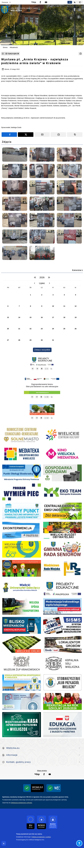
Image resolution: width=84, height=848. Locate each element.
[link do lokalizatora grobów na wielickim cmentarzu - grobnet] (62, 644)
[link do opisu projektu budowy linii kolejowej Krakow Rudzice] (62, 606)
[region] (42, 313)
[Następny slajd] (37, 368)
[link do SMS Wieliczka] (21, 682)
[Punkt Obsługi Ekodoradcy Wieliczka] (21, 473)
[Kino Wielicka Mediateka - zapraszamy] (62, 453)
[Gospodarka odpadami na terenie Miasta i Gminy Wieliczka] (62, 472)
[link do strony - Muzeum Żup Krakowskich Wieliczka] (21, 663)
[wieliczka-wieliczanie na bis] (62, 682)
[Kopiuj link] (74, 134)
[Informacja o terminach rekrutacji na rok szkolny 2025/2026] (62, 701)
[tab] (69, 2)
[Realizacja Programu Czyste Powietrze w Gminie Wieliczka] (21, 511)
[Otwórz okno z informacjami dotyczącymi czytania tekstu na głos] (2, 53)
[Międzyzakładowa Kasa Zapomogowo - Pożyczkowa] (21, 724)
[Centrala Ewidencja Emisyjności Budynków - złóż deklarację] (62, 511)
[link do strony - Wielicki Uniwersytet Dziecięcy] (21, 587)
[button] (33, 2)
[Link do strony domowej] (19, 10)
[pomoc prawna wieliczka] (21, 701)
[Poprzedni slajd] (32, 368)
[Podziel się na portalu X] (25, 134)
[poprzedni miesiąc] (34, 283)
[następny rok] (49, 277)
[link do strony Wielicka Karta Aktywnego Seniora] (21, 549)
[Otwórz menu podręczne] (79, 9)
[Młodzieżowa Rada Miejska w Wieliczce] (62, 568)
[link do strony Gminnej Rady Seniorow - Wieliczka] (62, 549)
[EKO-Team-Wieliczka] (62, 492)
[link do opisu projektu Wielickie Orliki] (21, 644)
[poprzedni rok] (35, 277)
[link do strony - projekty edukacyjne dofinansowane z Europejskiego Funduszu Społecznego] (62, 587)
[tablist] (75, 2)
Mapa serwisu (42, 770)
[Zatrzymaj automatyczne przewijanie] (41, 368)
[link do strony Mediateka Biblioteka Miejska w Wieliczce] (21, 454)
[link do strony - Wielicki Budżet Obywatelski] (62, 530)
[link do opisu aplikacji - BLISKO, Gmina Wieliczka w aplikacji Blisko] (21, 625)
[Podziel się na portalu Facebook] (9, 134)
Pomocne (6, 2)
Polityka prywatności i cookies (41, 837)
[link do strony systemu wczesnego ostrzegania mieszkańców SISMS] (62, 625)
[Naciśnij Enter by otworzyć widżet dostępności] (74, 9)
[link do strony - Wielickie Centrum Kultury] (62, 434)
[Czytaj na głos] (12, 53)
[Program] (21, 492)
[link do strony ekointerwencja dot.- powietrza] (21, 530)
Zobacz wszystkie (42, 350)
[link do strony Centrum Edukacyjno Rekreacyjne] (21, 434)
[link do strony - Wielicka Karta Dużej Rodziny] (21, 568)
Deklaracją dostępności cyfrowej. (21, 803)
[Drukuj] (80, 53)
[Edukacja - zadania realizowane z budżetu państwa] (62, 724)
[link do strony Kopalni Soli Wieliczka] (62, 663)
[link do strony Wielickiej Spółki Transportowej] (21, 606)
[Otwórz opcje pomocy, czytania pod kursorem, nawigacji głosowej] (79, 843)
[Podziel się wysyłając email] (42, 134)
